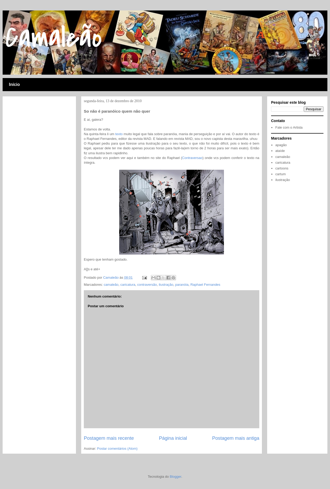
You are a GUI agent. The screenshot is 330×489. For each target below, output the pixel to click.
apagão (281, 145)
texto (119, 134)
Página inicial (173, 438)
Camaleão (53, 37)
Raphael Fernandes (205, 285)
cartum (280, 174)
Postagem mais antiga (235, 438)
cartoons (281, 168)
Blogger (175, 477)
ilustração (166, 285)
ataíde (280, 151)
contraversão (147, 285)
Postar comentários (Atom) (117, 448)
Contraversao (192, 158)
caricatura (127, 285)
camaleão (111, 285)
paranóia (182, 285)
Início (14, 84)
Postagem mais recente (109, 438)
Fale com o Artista (288, 127)
